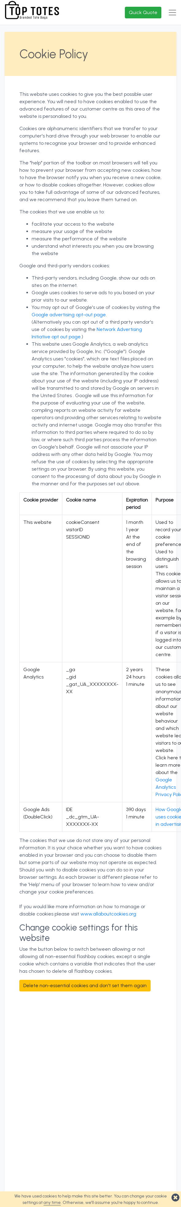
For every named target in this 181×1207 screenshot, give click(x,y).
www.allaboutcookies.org (108, 914)
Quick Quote (143, 12)
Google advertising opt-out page (69, 315)
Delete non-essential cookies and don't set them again (85, 985)
